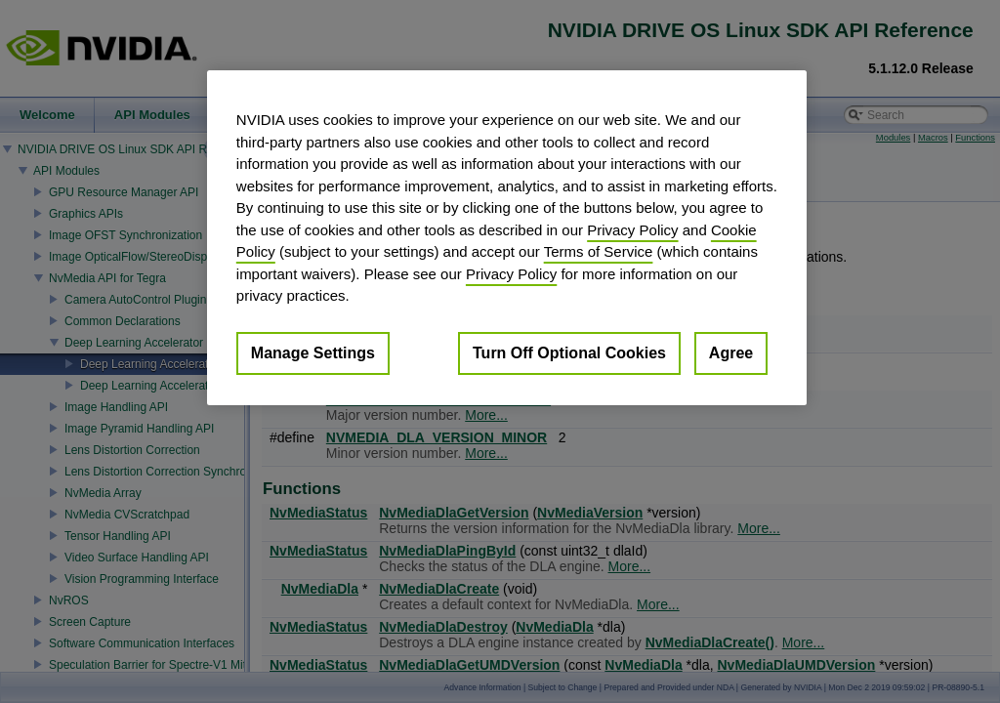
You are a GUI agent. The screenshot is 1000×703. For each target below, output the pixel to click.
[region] (507, 237)
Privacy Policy (632, 230)
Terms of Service (598, 251)
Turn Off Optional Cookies (569, 353)
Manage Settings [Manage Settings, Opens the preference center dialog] (313, 353)
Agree (731, 353)
